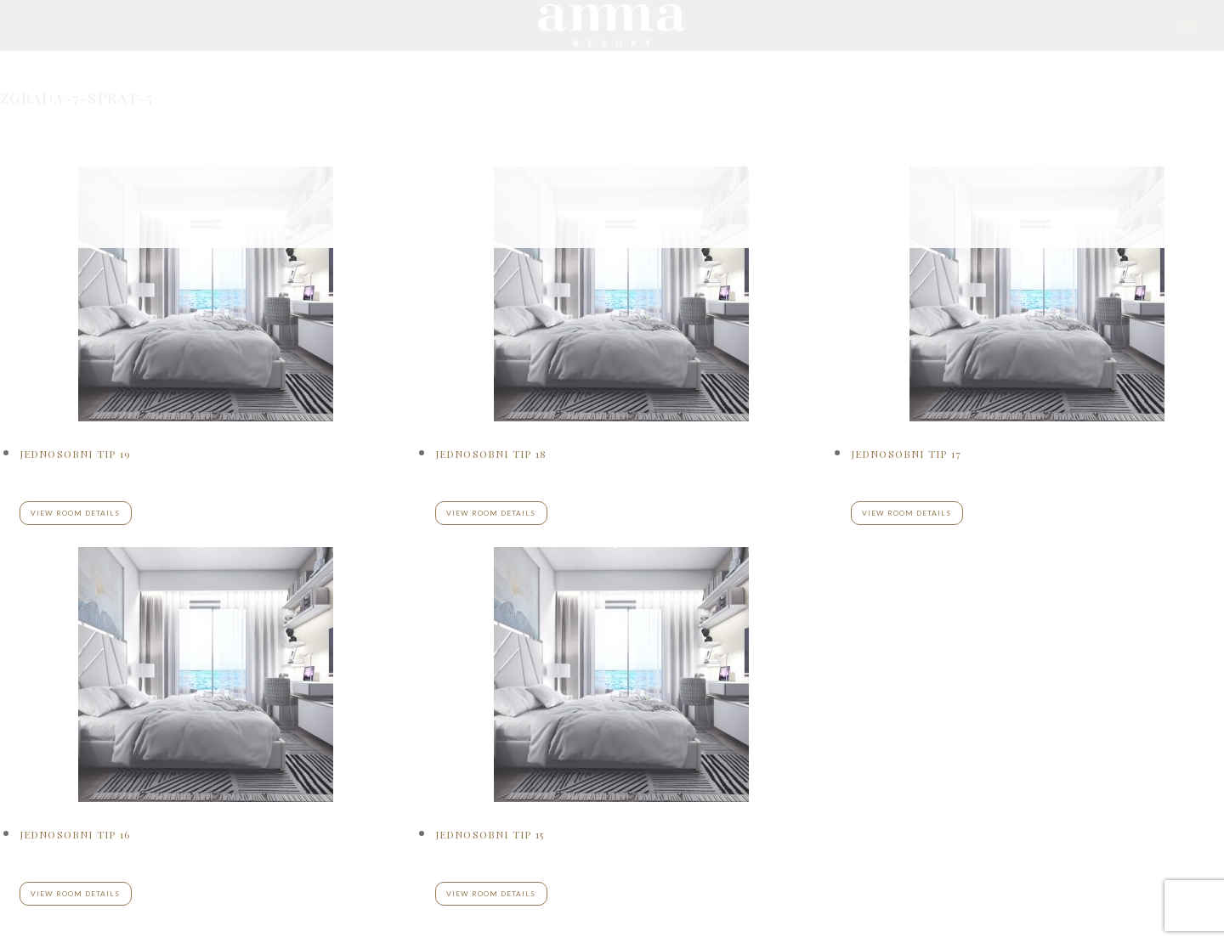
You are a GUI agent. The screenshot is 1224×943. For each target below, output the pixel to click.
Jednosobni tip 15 (489, 834)
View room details (75, 893)
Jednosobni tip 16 (75, 834)
